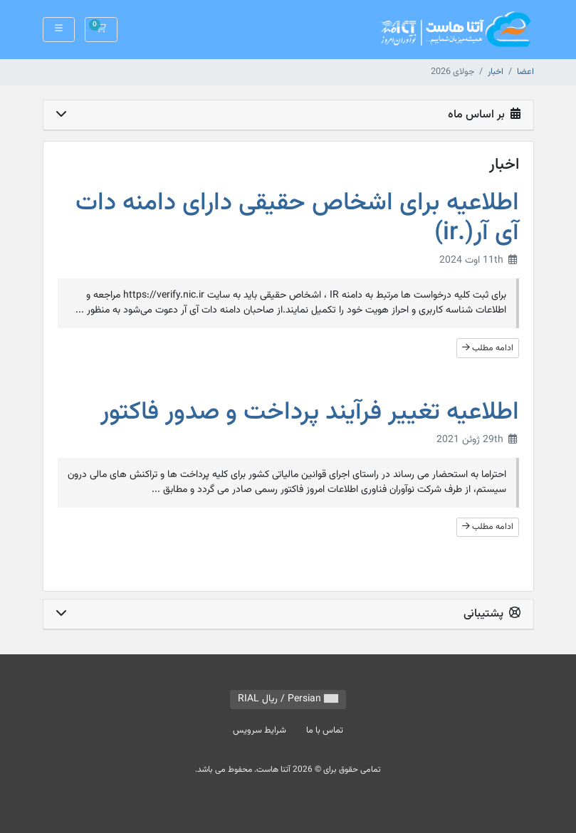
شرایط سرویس (259, 730)
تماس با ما (324, 730)
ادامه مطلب (487, 348)
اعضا (525, 72)
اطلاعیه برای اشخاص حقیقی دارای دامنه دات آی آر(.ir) (297, 218)
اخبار (495, 72)
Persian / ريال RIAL (288, 699)
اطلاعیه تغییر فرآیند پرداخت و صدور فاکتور (309, 412)
